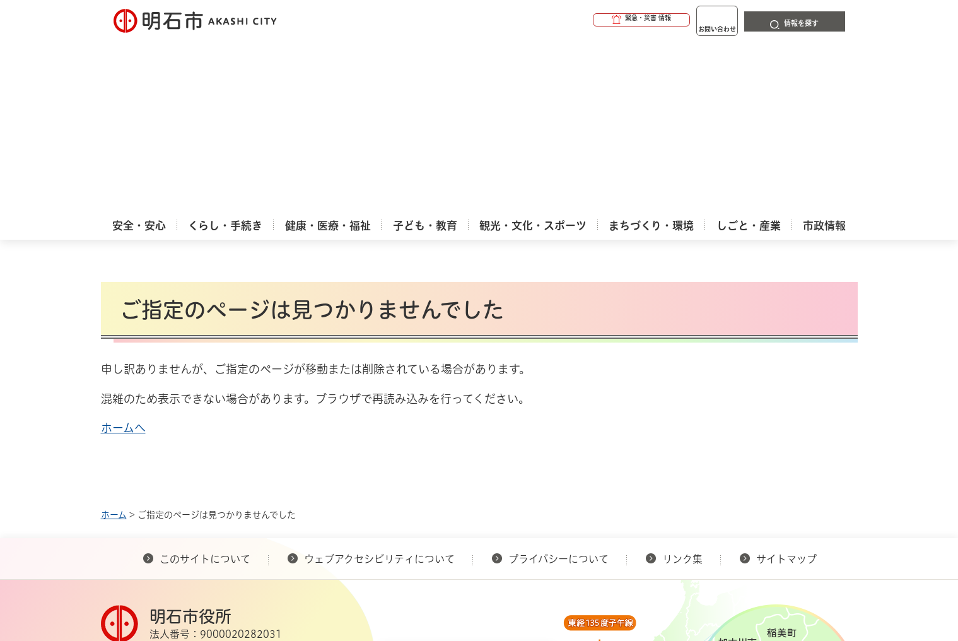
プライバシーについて (558, 387)
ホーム (114, 342)
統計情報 (517, 578)
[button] (592, 20)
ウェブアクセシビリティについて (379, 387)
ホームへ (123, 255)
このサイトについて (205, 387)
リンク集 (682, 387)
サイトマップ (786, 387)
